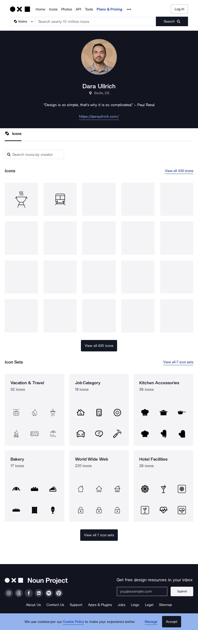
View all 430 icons (179, 171)
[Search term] (96, 21)
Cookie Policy (73, 622)
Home (40, 9)
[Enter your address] (142, 591)
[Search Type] (22, 21)
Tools (89, 9)
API (78, 9)
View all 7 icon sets (178, 362)
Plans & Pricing (109, 9)
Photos (66, 9)
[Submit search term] (172, 21)
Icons (53, 9)
